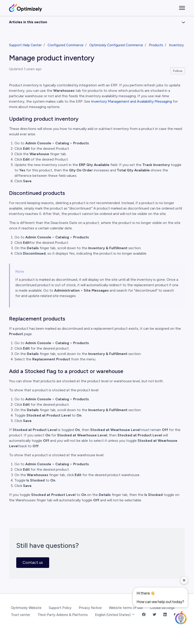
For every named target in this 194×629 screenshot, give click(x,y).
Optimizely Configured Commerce (116, 45)
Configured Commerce (65, 45)
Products (156, 45)
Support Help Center (25, 45)
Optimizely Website (26, 608)
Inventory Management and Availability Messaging (131, 101)
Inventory (176, 45)
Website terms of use (126, 608)
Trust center (20, 615)
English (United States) (115, 615)
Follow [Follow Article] (177, 71)
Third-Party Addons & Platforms (62, 615)
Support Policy (60, 608)
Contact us (33, 562)
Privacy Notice (90, 608)
